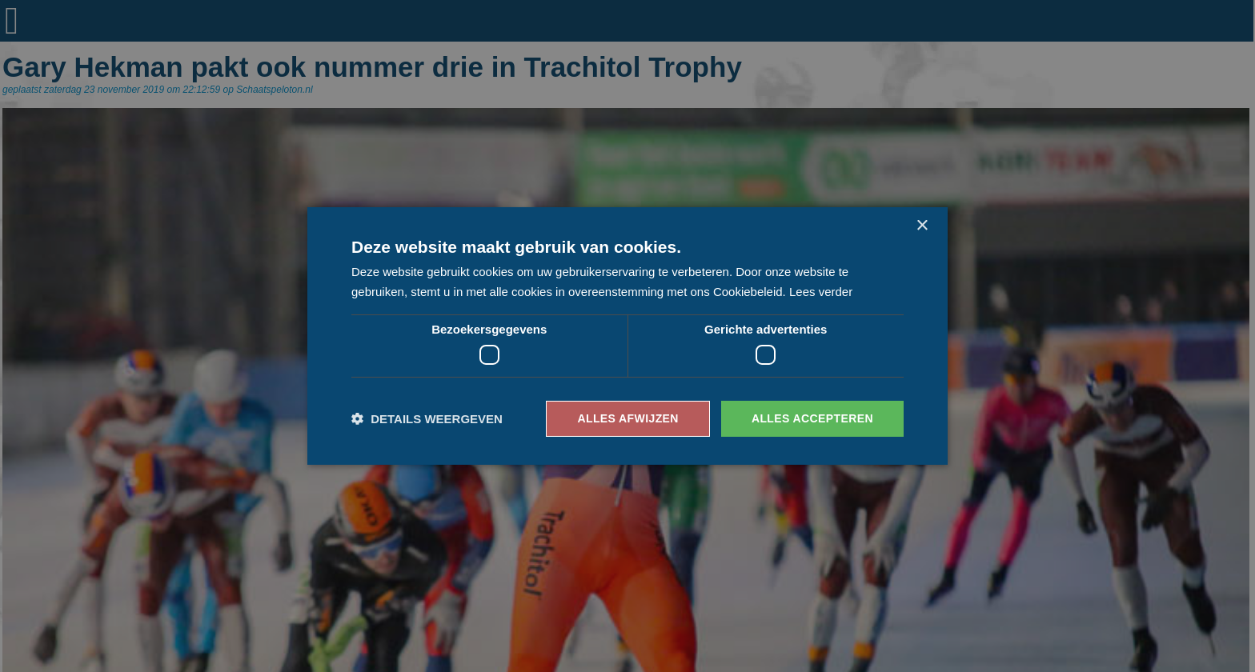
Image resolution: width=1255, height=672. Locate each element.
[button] (427, 418)
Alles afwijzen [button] (627, 418)
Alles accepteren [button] (812, 418)
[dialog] (627, 336)
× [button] (922, 226)
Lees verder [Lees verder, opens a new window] (820, 291)
